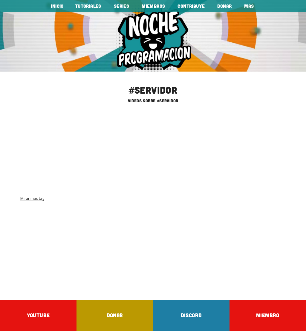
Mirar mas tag (32, 198)
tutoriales (88, 6)
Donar (224, 6)
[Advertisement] (153, 154)
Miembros (153, 6)
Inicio (57, 6)
